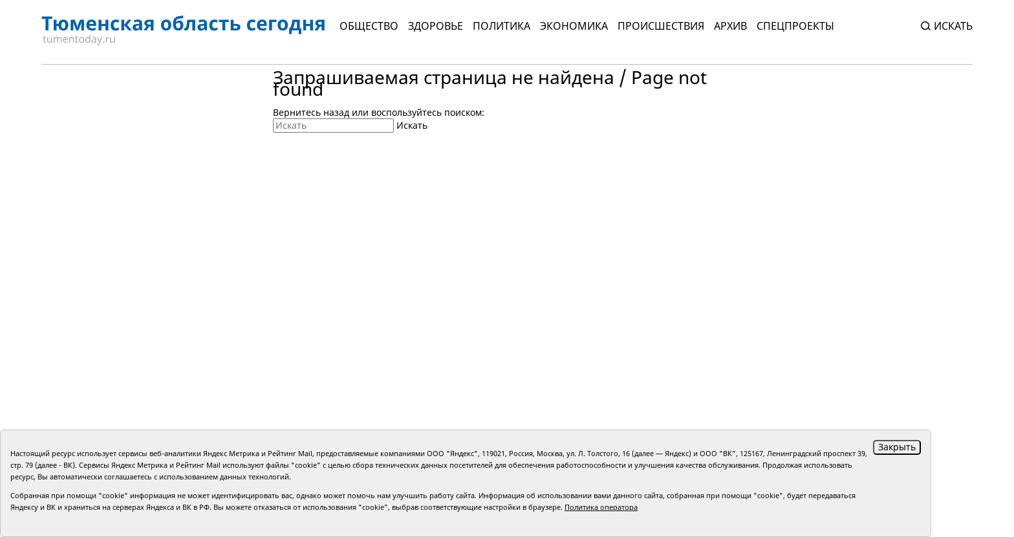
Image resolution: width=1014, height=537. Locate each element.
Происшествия (661, 26)
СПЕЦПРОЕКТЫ (795, 26)
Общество (369, 26)
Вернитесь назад (311, 112)
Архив (730, 26)
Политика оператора (601, 507)
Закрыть (897, 447)
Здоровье (435, 26)
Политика (501, 26)
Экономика (574, 26)
